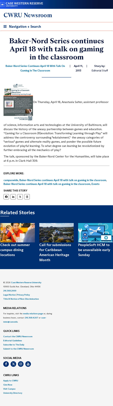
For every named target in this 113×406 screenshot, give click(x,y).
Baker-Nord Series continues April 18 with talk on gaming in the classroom (62, 180)
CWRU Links (11, 375)
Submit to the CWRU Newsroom (18, 348)
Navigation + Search (21, 27)
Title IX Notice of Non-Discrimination (21, 299)
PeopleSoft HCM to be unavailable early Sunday (94, 250)
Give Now (7, 384)
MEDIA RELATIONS (14, 308)
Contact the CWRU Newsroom (18, 336)
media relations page (33, 313)
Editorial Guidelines (12, 340)
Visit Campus (9, 389)
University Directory (12, 393)
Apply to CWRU (10, 380)
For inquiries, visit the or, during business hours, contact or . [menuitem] (27, 317)
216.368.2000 (9, 290)
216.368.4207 (31, 317)
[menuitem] (56, 336)
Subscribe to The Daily (13, 344)
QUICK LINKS (11, 331)
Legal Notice (9, 294)
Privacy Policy (23, 294)
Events (95, 184)
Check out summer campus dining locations (15, 250)
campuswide (11, 180)
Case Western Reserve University (26, 282)
